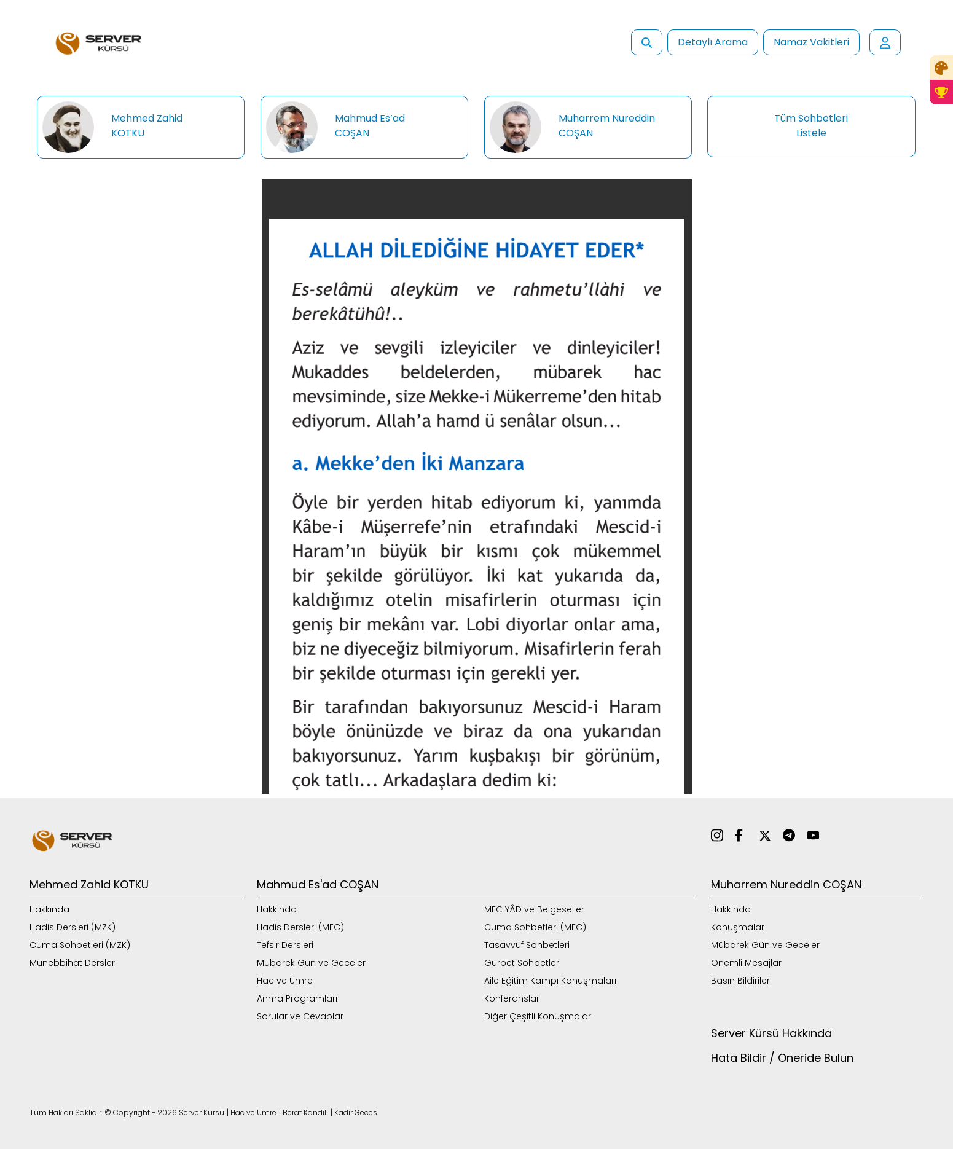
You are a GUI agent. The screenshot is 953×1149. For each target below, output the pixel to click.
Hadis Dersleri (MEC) (300, 927)
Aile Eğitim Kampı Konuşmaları (550, 980)
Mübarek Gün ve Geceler (311, 963)
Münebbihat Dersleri (73, 963)
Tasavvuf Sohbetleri (527, 945)
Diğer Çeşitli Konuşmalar (537, 1016)
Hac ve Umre (285, 980)
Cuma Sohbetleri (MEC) (535, 927)
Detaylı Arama (713, 42)
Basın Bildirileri (741, 980)
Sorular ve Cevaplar (300, 1016)
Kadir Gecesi (356, 1112)
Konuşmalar (737, 927)
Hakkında (49, 909)
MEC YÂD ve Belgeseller (534, 909)
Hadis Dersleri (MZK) (72, 927)
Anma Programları (297, 998)
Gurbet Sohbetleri (522, 963)
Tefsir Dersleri (285, 945)
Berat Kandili (305, 1112)
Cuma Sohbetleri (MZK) (79, 945)
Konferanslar (511, 998)
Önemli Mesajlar (746, 963)
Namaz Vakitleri (811, 42)
